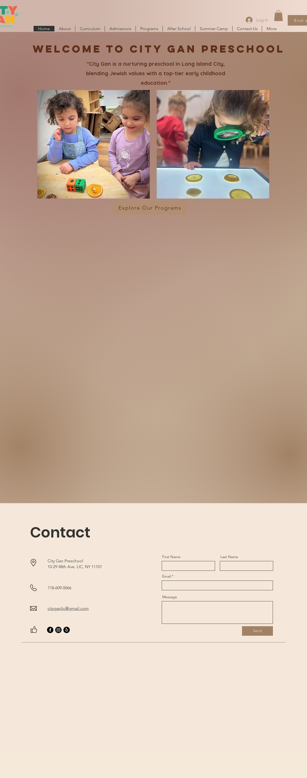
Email (166, 576)
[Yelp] (66, 630)
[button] (278, 15)
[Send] (257, 631)
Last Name (229, 557)
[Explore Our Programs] (150, 207)
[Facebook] (50, 630)
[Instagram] (58, 630)
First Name (171, 557)
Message (169, 597)
